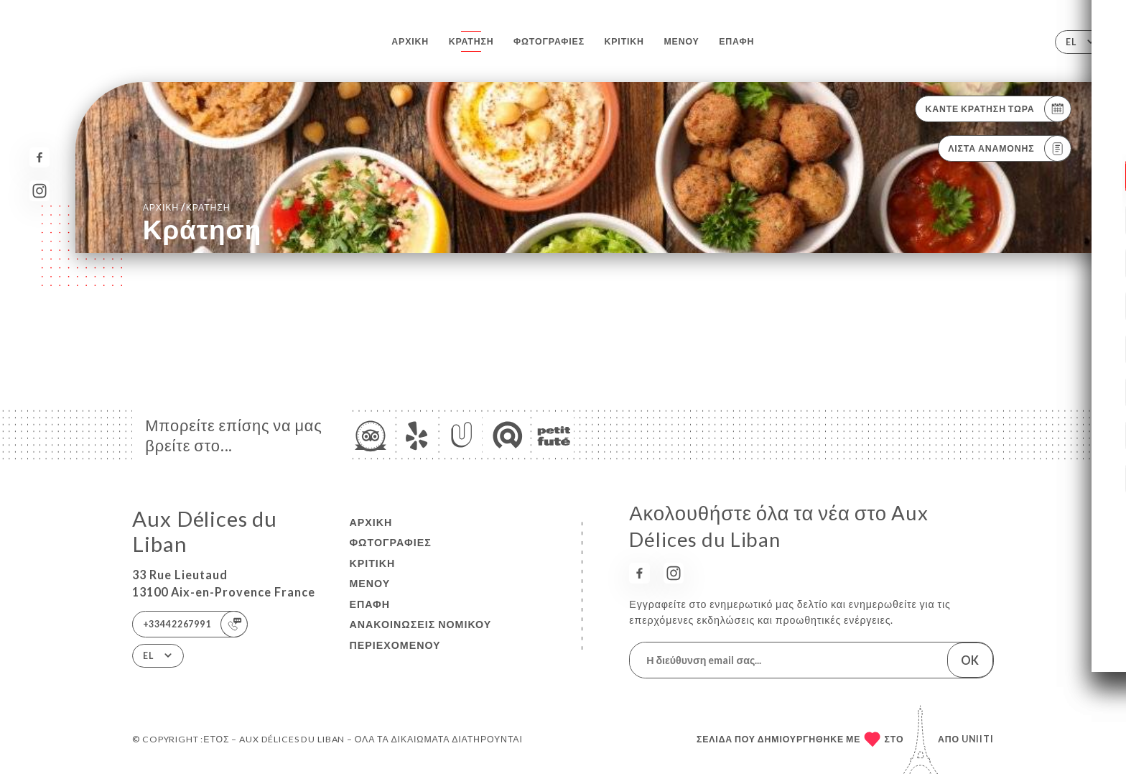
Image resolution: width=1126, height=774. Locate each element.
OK (970, 660)
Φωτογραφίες (549, 41)
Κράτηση (471, 41)
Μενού (681, 41)
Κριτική (624, 41)
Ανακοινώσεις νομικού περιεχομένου (420, 634)
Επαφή (736, 41)
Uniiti (978, 739)
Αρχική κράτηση (187, 207)
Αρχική (410, 41)
